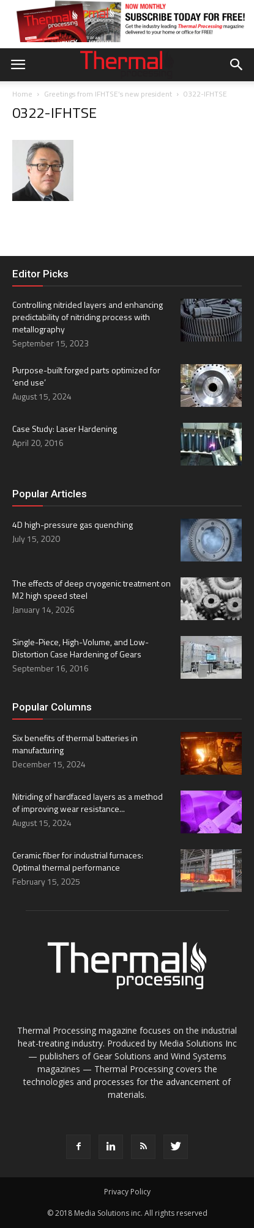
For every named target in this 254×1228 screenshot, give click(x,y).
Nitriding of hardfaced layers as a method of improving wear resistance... (87, 802)
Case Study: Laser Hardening (64, 428)
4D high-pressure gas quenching (72, 524)
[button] (237, 64)
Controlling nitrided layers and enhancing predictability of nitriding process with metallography (87, 316)
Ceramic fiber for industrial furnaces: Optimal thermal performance (77, 861)
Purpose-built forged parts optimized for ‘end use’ (86, 376)
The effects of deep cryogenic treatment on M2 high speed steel (91, 589)
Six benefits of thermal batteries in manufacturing (75, 743)
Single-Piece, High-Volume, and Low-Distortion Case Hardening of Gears (80, 647)
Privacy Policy (127, 1191)
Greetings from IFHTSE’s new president (108, 94)
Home (22, 94)
